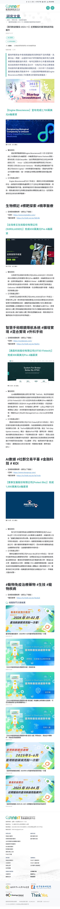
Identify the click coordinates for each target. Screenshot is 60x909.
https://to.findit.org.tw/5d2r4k (28, 218)
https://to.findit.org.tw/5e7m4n (29, 476)
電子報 (38, 2)
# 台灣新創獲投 (11, 41)
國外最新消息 (34, 838)
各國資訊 (8, 874)
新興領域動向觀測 (11, 838)
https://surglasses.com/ (22, 341)
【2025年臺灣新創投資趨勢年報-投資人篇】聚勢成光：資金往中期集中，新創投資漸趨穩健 (29, 736)
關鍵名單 (8, 876)
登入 (32, 2)
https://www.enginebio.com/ (24, 215)
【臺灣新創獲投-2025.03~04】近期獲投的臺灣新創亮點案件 (26, 804)
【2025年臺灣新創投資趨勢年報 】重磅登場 (20, 667)
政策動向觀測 (9, 849)
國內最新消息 (34, 836)
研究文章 (14, 20)
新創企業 (8, 865)
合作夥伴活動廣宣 (35, 865)
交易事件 (8, 863)
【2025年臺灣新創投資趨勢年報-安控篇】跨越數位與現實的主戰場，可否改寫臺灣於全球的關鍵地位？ (29, 701)
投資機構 (8, 868)
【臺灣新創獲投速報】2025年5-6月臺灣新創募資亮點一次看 (26, 771)
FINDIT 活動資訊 (34, 860)
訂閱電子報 (33, 871)
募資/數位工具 (10, 851)
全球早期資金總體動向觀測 (13, 841)
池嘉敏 (10, 46)
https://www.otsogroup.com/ (24, 472)
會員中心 (32, 874)
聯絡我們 (32, 876)
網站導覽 (50, 2)
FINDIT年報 (9, 854)
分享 (10, 38)
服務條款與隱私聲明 (11, 901)
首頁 (8, 20)
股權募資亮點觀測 (11, 844)
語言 (44, 2)
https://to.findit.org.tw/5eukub (28, 598)
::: (25, 1)
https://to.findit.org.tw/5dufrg (28, 344)
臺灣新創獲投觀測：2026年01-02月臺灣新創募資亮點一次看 (26, 634)
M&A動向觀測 (9, 846)
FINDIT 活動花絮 (34, 863)
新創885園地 (23, 20)
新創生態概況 (9, 860)
